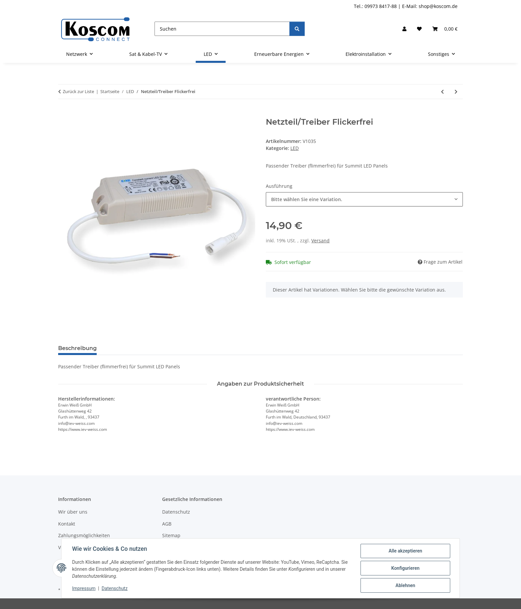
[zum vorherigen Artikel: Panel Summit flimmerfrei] (442, 91)
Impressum (83, 588)
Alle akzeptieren (405, 550)
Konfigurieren (405, 568)
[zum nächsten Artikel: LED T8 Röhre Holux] (456, 91)
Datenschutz (115, 588)
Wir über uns (72, 512)
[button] (404, 28)
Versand (320, 240)
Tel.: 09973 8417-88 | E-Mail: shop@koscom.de (406, 6)
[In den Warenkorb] (63, 113)
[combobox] (364, 199)
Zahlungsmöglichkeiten (84, 535)
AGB (166, 524)
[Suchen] (222, 29)
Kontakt (66, 524)
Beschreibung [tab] (77, 348)
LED (294, 148)
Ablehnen (405, 585)
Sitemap (171, 535)
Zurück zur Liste (78, 91)
